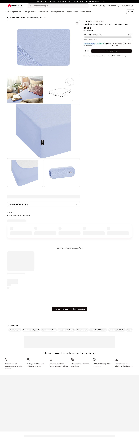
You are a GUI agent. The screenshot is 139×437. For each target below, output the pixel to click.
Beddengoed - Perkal (66, 330)
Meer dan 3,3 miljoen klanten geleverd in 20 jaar (58, 365)
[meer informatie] (117, 45)
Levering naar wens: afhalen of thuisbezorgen (124, 365)
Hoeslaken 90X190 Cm (116, 330)
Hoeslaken (42, 17)
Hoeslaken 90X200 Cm (98, 330)
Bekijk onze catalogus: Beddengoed (18, 215)
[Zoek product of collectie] (30, 5)
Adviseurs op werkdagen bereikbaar (80, 365)
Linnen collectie (20, 17)
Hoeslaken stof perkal (31, 330)
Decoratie (12, 17)
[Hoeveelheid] (87, 51)
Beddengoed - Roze (49, 330)
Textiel (27, 17)
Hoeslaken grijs (15, 330)
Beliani (107, 56)
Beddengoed (34, 17)
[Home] (7, 17)
